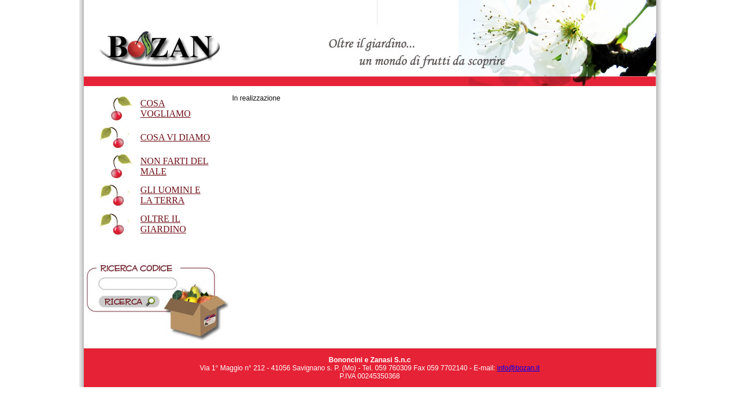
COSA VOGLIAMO (165, 108)
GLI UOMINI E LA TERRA (170, 195)
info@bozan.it (518, 368)
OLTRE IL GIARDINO (163, 224)
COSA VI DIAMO (175, 137)
